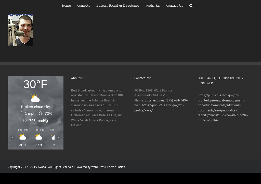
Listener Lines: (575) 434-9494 (166, 100)
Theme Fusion (116, 167)
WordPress (98, 167)
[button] (191, 5)
